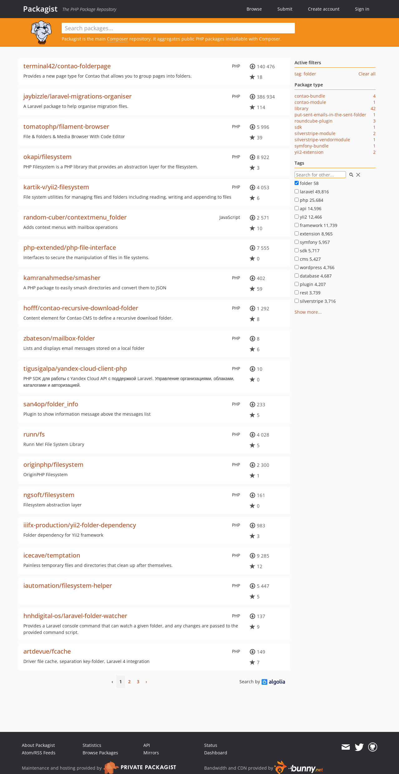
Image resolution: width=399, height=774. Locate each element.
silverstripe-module (315, 133)
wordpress (314, 267)
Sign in (362, 9)
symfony (312, 242)
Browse (254, 9)
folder (307, 183)
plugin (310, 284)
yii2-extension (309, 152)
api (308, 208)
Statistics (92, 745)
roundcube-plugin (314, 121)
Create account (323, 9)
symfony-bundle (312, 146)
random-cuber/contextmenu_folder (75, 217)
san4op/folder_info (50, 404)
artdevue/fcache (47, 651)
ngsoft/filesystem (49, 495)
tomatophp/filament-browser (66, 126)
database (313, 276)
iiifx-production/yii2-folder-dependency (79, 525)
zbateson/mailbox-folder (59, 338)
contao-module (310, 102)
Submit (284, 9)
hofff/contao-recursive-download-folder (80, 308)
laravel (312, 192)
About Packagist (38, 745)
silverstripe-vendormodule (322, 140)
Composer (117, 39)
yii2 (308, 217)
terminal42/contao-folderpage (67, 66)
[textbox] (178, 28)
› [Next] (146, 682)
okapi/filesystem (47, 156)
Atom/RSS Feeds (38, 753)
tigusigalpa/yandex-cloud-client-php (75, 368)
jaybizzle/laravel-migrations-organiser (77, 96)
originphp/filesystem (53, 464)
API (146, 745)
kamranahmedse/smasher (61, 277)
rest (307, 293)
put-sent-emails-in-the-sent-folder (330, 115)
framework (316, 225)
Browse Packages (100, 753)
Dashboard (215, 753)
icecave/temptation (51, 555)
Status (210, 745)
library (301, 108)
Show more (306, 312)
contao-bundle (310, 96)
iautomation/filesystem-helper (67, 585)
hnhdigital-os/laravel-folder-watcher (75, 616)
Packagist (40, 9)
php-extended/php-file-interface (69, 247)
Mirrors (151, 753)
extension (314, 234)
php (309, 200)
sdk (298, 127)
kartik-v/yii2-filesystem (56, 187)
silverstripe (315, 301)
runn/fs (34, 434)
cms (308, 259)
